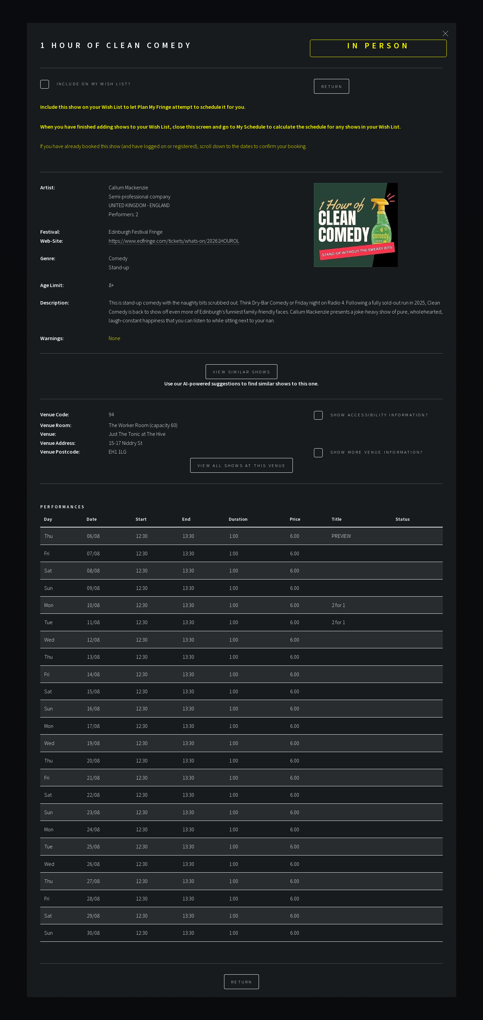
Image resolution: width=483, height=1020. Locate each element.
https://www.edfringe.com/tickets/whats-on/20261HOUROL (174, 240)
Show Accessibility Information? (378, 414)
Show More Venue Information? (375, 452)
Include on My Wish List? (92, 83)
